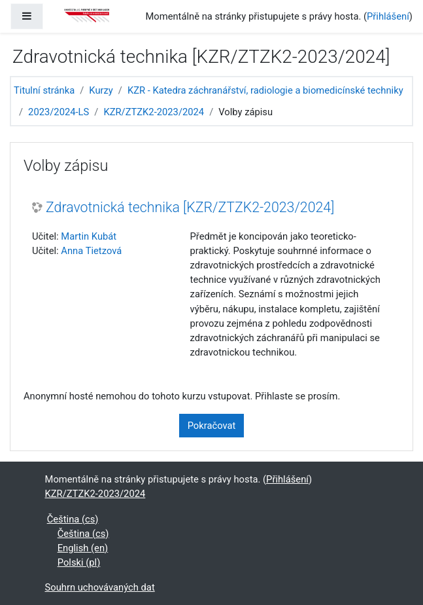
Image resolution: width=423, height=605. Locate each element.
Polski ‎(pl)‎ (79, 562)
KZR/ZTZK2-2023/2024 (153, 112)
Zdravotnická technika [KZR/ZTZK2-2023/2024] (190, 207)
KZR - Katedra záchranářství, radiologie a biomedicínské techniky (265, 90)
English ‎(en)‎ (83, 548)
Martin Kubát (88, 236)
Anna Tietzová (91, 251)
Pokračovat (212, 425)
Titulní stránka (44, 90)
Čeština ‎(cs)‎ (73, 519)
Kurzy (101, 90)
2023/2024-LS (58, 112)
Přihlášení (388, 16)
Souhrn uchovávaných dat (100, 587)
